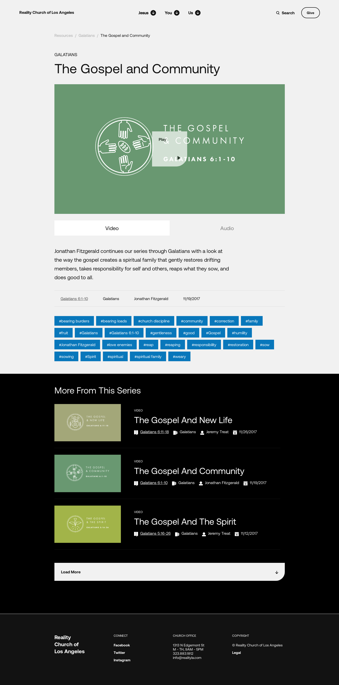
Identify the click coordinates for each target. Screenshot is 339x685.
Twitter (119, 652)
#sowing (66, 369)
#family (252, 333)
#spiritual (115, 369)
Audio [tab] (227, 228)
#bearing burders (74, 333)
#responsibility (204, 357)
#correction (224, 333)
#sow (264, 357)
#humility (239, 345)
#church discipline (154, 333)
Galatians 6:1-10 (74, 298)
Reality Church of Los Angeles (46, 12)
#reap (148, 357)
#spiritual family (148, 369)
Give (310, 13)
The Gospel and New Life (183, 419)
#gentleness (161, 345)
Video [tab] (112, 228)
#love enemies (119, 357)
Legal (236, 652)
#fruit (63, 345)
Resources (63, 35)
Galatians (87, 35)
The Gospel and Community (125, 35)
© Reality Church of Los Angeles (257, 645)
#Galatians (88, 345)
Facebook (122, 645)
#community (192, 333)
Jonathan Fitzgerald (222, 482)
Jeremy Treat (217, 431)
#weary (179, 369)
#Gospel (213, 345)
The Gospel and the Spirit (185, 521)
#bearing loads (114, 333)
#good (189, 345)
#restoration (238, 357)
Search (288, 12)
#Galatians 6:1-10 (124, 345)
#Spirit (90, 369)
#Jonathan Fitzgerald (77, 357)
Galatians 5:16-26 (155, 533)
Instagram (122, 660)
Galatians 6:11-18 (154, 431)
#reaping (172, 357)
